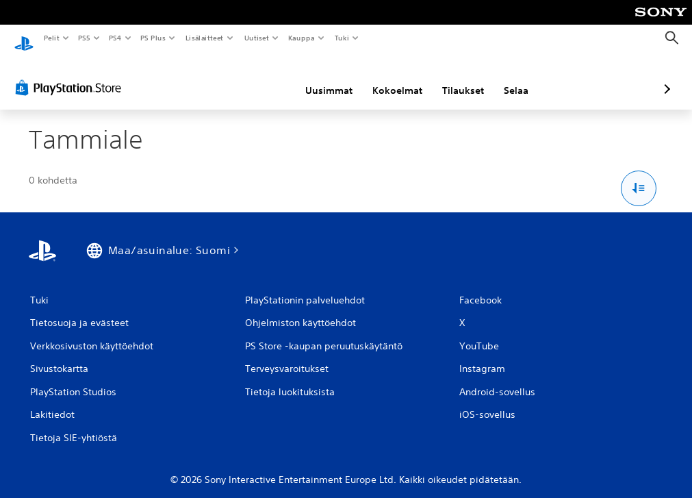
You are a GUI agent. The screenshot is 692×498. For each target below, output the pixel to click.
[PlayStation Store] (71, 75)
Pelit (51, 37)
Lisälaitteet (204, 37)
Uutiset (256, 37)
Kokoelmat (325, 77)
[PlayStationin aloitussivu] (24, 38)
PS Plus (153, 37)
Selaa (443, 77)
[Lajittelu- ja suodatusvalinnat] (639, 176)
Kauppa (301, 37)
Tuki (341, 37)
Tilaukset (390, 77)
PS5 (83, 37)
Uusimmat (256, 77)
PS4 (115, 37)
